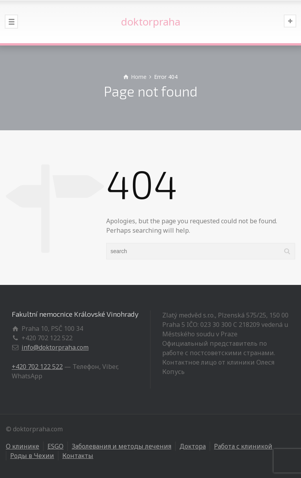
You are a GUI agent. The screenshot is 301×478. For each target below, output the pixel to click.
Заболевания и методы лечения (121, 446)
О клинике (22, 446)
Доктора (193, 446)
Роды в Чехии (32, 455)
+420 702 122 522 (37, 366)
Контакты (77, 455)
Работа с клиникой (243, 446)
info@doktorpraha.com (55, 347)
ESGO (55, 446)
